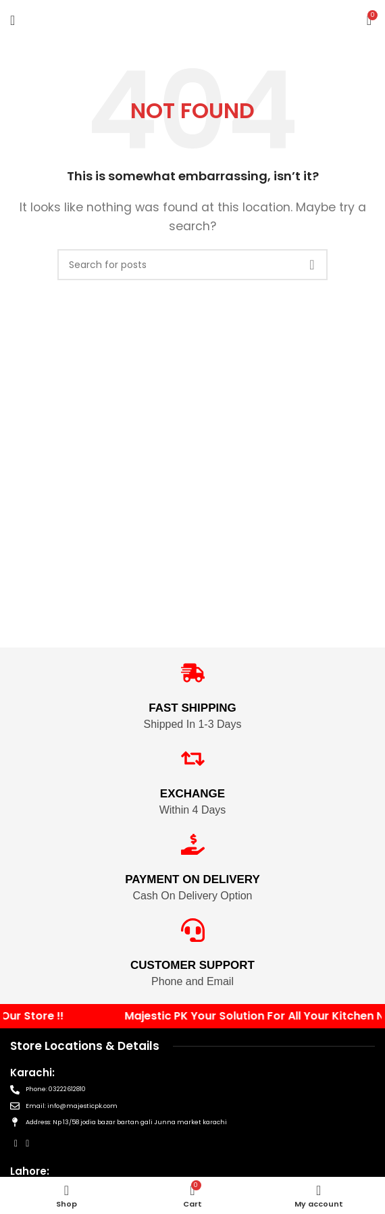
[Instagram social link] (27, 1143)
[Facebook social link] (16, 1143)
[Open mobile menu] (12, 20)
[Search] (192, 264)
